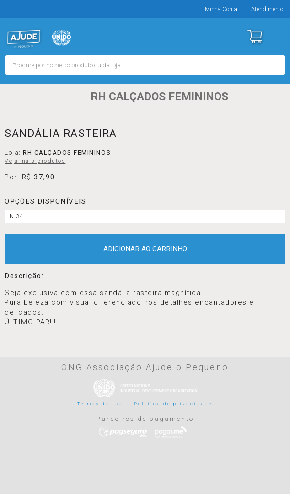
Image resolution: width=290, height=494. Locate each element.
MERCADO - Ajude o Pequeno (24, 38)
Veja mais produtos (35, 161)
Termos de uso (100, 403)
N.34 (17, 216)
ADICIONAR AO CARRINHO (145, 249)
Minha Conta (221, 8)
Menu (277, 36)
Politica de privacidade (173, 403)
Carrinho (255, 36)
